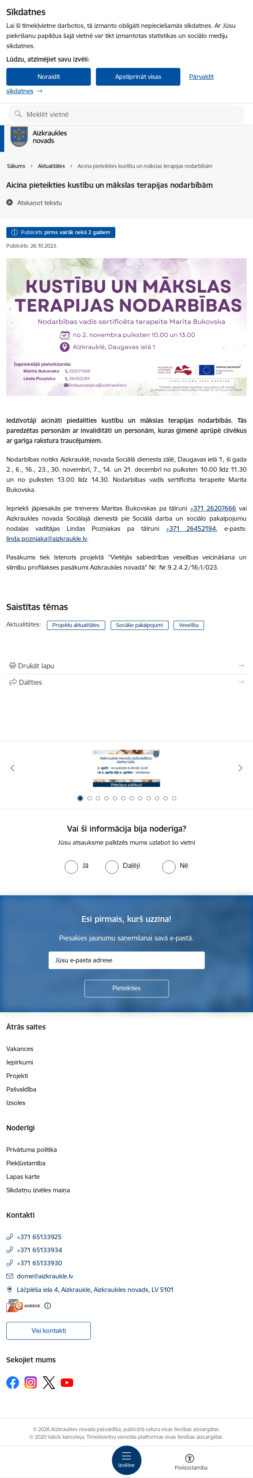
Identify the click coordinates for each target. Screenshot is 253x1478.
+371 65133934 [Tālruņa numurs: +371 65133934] (39, 1250)
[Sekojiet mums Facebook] (12, 1382)
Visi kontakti (49, 1331)
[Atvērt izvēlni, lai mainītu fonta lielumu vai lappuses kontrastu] (189, 1463)
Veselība (189, 625)
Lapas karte (23, 1177)
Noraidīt (49, 77)
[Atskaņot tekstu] (39, 202)
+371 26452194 (191, 528)
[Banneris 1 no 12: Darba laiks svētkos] (127, 768)
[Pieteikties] (126, 988)
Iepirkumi (19, 1062)
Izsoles (15, 1103)
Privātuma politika (31, 1150)
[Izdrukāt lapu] (126, 666)
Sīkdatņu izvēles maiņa (38, 1190)
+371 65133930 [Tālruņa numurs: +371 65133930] (39, 1263)
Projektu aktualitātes (76, 625)
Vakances (19, 1049)
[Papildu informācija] (47, 1305)
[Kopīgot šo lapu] (126, 682)
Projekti (17, 1076)
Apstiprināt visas (138, 77)
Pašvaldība (21, 1089)
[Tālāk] (240, 768)
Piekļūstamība (26, 1163)
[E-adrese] (23, 1306)
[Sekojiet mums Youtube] (67, 1382)
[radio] (76, 865)
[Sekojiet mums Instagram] (30, 1382)
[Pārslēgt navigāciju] (126, 1460)
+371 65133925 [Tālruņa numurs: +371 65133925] (39, 1237)
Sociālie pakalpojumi (139, 625)
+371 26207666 (213, 508)
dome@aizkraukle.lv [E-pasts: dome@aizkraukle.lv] (45, 1276)
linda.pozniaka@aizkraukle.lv (46, 539)
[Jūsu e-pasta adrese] (127, 960)
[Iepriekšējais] (12, 768)
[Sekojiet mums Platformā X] (49, 1382)
